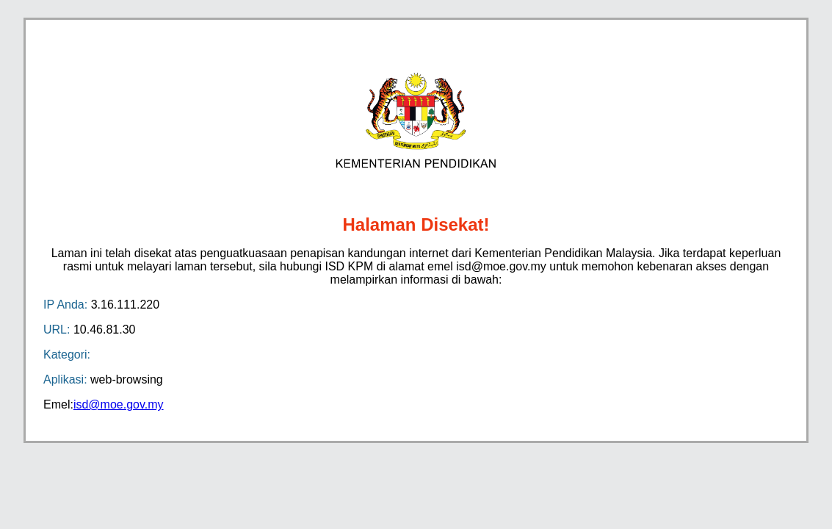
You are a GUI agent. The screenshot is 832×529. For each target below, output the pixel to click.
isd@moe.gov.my (118, 404)
